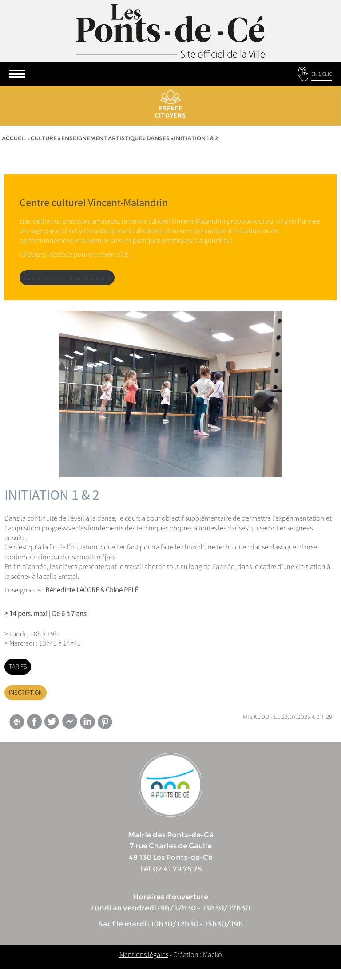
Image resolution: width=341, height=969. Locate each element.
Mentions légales (143, 954)
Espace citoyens (170, 104)
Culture (44, 138)
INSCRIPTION (26, 693)
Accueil (14, 138)
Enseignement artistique (101, 138)
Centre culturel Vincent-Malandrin (67, 278)
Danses (158, 138)
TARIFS (18, 667)
